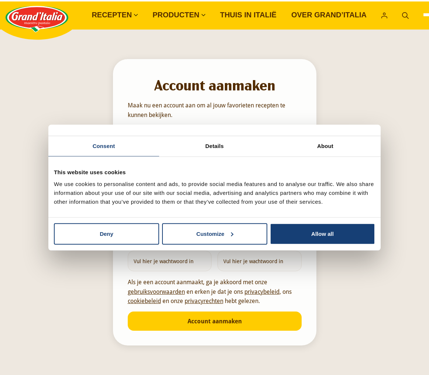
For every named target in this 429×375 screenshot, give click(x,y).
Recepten (112, 14)
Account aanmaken (215, 321)
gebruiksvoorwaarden (156, 291)
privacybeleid (261, 291)
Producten (175, 14)
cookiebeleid (144, 301)
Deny (106, 233)
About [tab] (325, 146)
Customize (214, 233)
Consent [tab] (104, 146)
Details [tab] (214, 146)
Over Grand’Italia (329, 14)
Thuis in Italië (248, 14)
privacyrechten (204, 301)
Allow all (322, 233)
